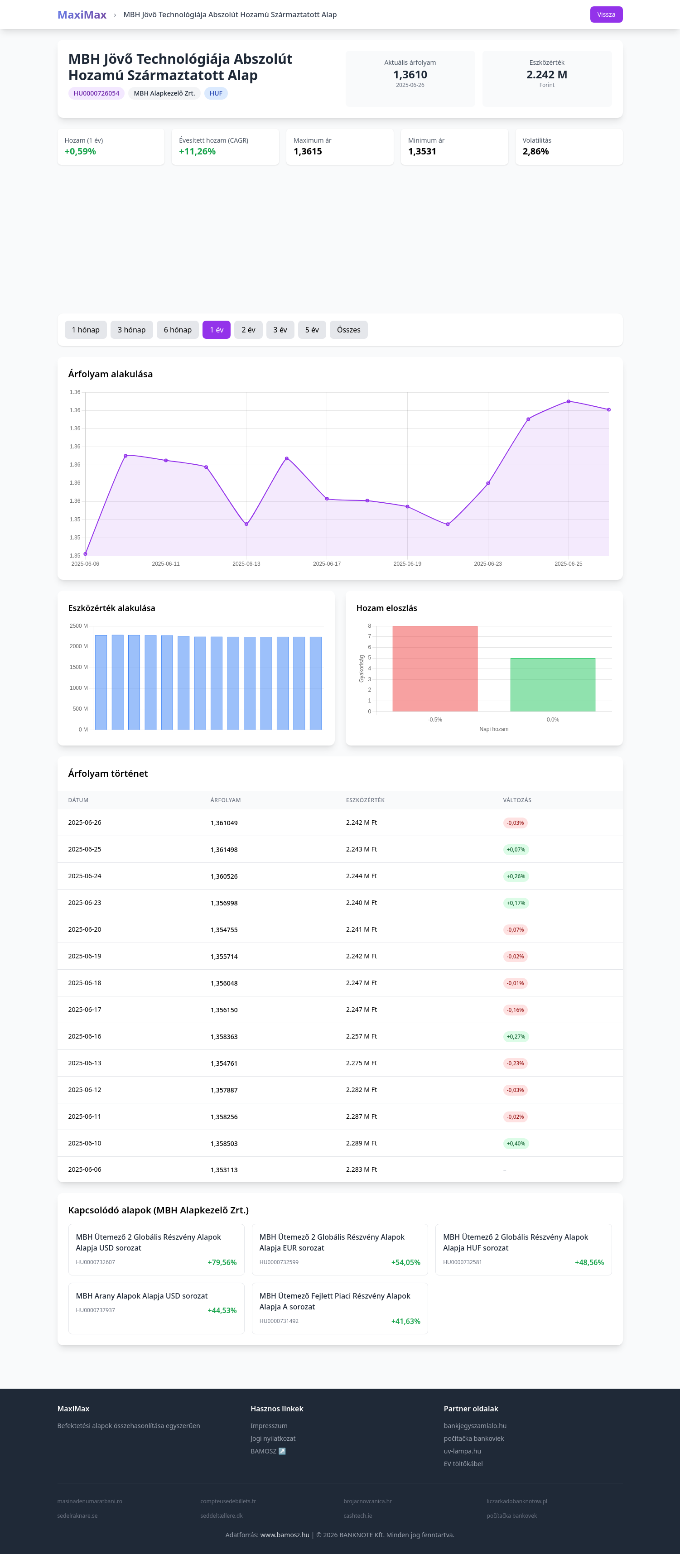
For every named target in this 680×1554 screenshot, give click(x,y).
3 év (280, 330)
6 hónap (178, 330)
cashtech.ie (358, 1516)
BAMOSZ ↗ (268, 1451)
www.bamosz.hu (285, 1534)
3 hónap (132, 330)
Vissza (607, 14)
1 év (216, 330)
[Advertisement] (340, 239)
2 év (248, 330)
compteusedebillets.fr (228, 1501)
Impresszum (269, 1425)
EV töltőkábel (463, 1463)
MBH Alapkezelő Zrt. (164, 93)
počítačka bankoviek (474, 1438)
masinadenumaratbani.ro (90, 1501)
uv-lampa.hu (462, 1451)
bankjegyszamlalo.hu (475, 1425)
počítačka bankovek (512, 1516)
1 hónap (86, 330)
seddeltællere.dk (222, 1516)
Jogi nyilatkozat (273, 1438)
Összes (349, 330)
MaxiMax (82, 14)
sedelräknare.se (78, 1516)
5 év (312, 330)
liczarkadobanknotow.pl (517, 1501)
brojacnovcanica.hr (368, 1501)
